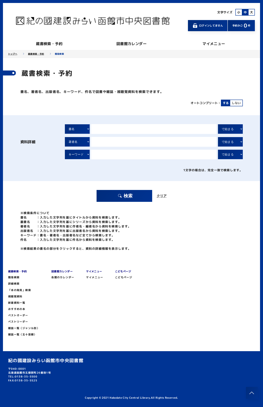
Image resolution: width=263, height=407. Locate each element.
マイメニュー (213, 43)
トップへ (12, 53)
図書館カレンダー (131, 43)
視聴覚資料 (15, 296)
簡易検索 (14, 277)
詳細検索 (14, 283)
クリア (162, 196)
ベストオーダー (18, 315)
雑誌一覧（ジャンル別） (23, 328)
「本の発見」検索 (19, 290)
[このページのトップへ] (252, 393)
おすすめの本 (16, 309)
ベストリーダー (18, 321)
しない (236, 103)
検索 (125, 195)
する (226, 103)
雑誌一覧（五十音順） (22, 334)
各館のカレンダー (62, 277)
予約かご (241, 25)
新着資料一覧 (16, 302)
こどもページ (123, 277)
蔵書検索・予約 (49, 43)
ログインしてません (207, 25)
